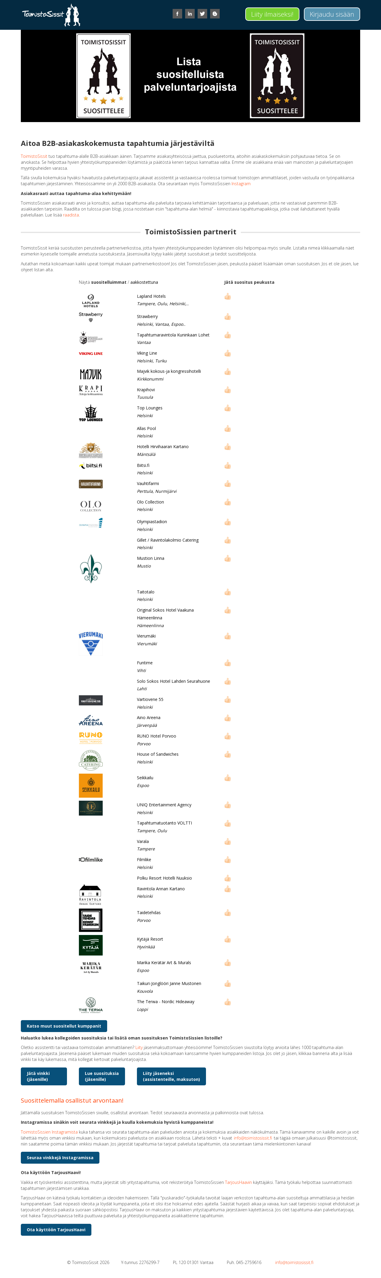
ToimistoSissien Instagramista (49, 1132)
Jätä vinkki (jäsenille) (38, 1076)
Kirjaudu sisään (332, 14)
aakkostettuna (144, 282)
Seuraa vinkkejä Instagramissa (60, 1157)
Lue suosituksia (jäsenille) (102, 1076)
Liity (139, 1047)
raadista (71, 215)
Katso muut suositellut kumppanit (64, 1026)
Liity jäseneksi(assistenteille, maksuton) (171, 1076)
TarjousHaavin (238, 1182)
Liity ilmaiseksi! (272, 14)
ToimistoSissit (34, 156)
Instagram (241, 183)
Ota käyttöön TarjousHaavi (56, 1229)
